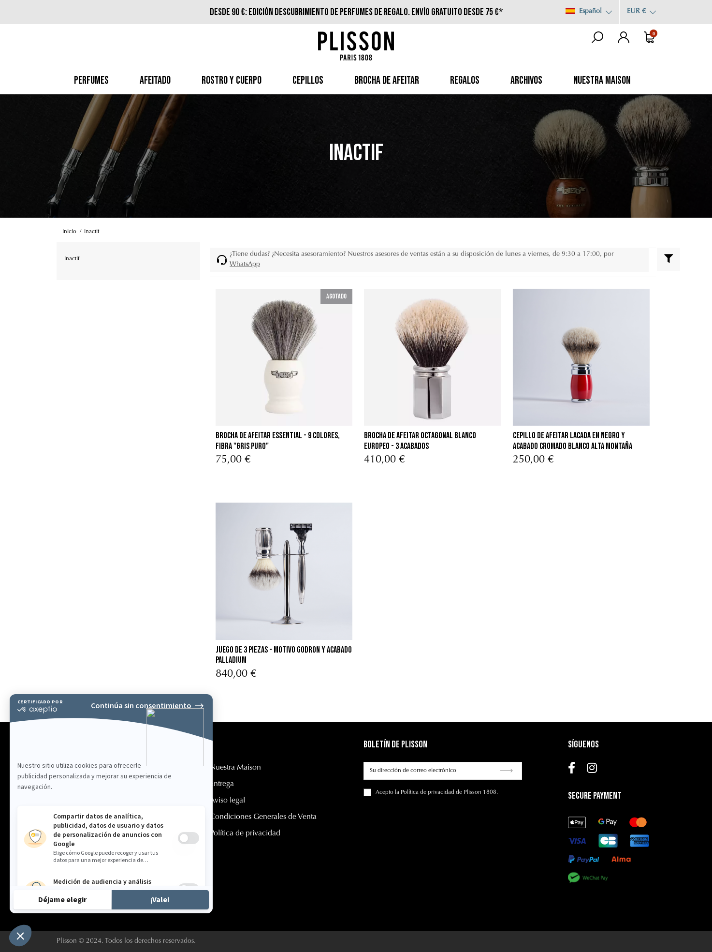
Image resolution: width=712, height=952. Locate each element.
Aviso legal (227, 800)
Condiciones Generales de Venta (263, 817)
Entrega (222, 784)
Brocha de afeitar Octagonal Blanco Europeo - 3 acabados (420, 441)
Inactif (71, 259)
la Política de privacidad (424, 792)
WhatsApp (245, 264)
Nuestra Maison (235, 768)
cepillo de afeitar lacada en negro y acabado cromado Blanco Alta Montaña (572, 441)
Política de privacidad (245, 833)
